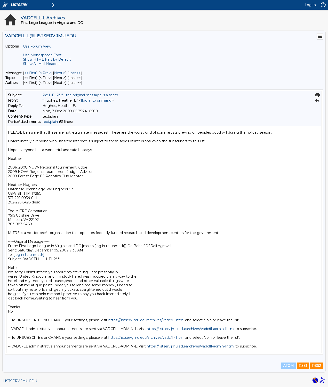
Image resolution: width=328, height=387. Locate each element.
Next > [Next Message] (59, 73)
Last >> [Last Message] (75, 73)
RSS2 (316, 365)
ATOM (288, 365)
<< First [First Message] (30, 73)
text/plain (50, 122)
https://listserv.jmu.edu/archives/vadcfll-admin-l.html (190, 329)
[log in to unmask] (96, 100)
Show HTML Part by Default (47, 59)
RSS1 (303, 365)
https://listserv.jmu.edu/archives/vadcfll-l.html (146, 320)
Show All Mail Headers (41, 64)
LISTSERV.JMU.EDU (20, 381)
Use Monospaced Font (42, 55)
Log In (310, 5)
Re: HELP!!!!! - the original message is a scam (80, 95)
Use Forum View (37, 46)
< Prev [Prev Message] (45, 73)
